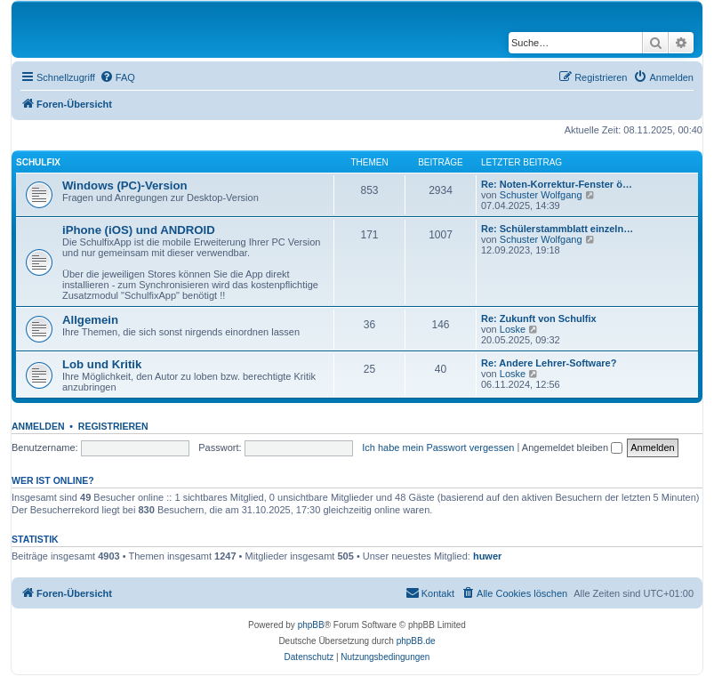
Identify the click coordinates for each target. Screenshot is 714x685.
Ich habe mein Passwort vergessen (438, 447)
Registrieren (113, 426)
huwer (487, 556)
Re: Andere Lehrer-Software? (548, 363)
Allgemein (90, 319)
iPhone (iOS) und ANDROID (138, 230)
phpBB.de (416, 641)
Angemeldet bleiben (572, 447)
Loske (512, 329)
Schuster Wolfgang (541, 194)
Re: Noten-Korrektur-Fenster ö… (556, 184)
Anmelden (38, 426)
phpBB (311, 625)
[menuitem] (117, 77)
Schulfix (38, 162)
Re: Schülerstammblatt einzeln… (557, 228)
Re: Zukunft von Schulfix (539, 318)
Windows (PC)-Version (125, 185)
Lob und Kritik (101, 364)
